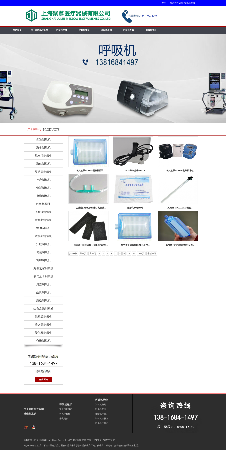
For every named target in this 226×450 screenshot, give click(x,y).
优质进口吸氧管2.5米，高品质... (91, 207)
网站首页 (17, 30)
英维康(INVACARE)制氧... (179, 207)
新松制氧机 (43, 300)
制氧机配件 (43, 203)
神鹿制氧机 (43, 179)
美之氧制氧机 (43, 324)
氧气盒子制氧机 (43, 276)
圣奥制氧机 (43, 292)
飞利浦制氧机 (43, 211)
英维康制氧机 (43, 171)
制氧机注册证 (101, 418)
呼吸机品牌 (61, 30)
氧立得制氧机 (43, 155)
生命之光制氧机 (43, 308)
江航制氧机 (43, 244)
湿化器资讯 (100, 409)
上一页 (92, 253)
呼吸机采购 (106, 30)
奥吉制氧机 (43, 284)
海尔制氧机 (43, 163)
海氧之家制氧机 (43, 268)
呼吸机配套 (128, 30)
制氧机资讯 (151, 30)
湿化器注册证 (101, 423)
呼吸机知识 (84, 30)
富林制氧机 (43, 260)
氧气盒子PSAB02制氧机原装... (90, 170)
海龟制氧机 (43, 147)
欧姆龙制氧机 (43, 220)
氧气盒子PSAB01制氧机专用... (180, 245)
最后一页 (151, 253)
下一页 (141, 253)
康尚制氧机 (43, 195)
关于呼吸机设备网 (39, 30)
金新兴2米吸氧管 (135, 207)
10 (129, 253)
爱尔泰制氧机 (43, 332)
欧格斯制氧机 (43, 236)
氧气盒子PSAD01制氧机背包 (179, 170)
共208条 (73, 253)
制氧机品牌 (189, 3)
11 (134, 253)
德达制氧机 (43, 228)
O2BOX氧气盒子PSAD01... (135, 170)
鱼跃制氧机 (43, 187)
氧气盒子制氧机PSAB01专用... (135, 245)
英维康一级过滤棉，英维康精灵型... (91, 245)
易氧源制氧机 (43, 316)
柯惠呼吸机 (64, 414)
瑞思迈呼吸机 (176, 3)
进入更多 (63, 418)
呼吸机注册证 (101, 414)
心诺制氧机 (43, 340)
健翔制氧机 (43, 252)
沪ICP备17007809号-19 (104, 440)
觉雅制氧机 (43, 139)
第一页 (83, 253)
